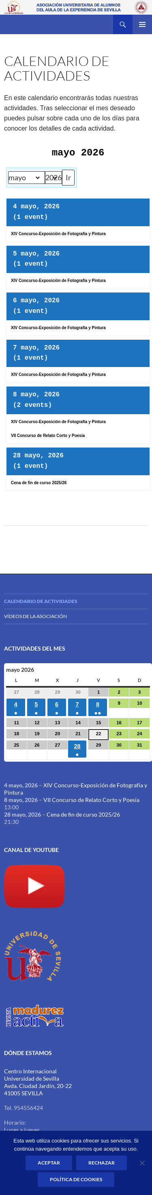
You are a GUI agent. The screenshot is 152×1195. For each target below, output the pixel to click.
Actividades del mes (34, 648)
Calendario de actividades (40, 601)
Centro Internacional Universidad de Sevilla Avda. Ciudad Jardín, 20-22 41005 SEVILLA (38, 1082)
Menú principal (142, 24)
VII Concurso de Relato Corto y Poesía (91, 799)
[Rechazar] (142, 1163)
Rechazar (101, 1163)
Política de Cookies (76, 1179)
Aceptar (49, 1163)
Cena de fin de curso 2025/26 (83, 814)
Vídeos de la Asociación (35, 616)
